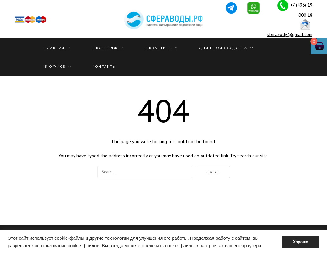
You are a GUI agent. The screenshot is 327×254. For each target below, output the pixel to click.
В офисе (55, 66)
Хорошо (300, 242)
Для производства (223, 47)
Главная (55, 47)
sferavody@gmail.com (289, 34)
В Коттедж (105, 47)
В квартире (158, 47)
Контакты (104, 66)
